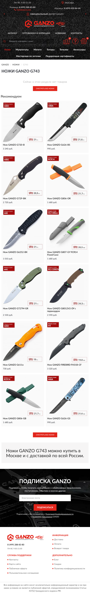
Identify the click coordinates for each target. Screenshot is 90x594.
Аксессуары (79, 50)
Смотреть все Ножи (45, 88)
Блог (56, 560)
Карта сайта (15, 564)
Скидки (57, 564)
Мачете (38, 50)
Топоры (51, 50)
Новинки (60, 33)
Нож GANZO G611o (13, 365)
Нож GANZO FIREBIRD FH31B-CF (64, 365)
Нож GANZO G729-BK (14, 198)
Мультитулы (22, 50)
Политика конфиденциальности (69, 569)
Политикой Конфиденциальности (59, 514)
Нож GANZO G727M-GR (15, 308)
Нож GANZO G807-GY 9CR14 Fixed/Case (62, 253)
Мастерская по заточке (28, 56)
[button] (22, 9)
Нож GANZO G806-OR (59, 198)
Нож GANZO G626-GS (58, 418)
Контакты (76, 33)
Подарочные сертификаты (60, 56)
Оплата (57, 544)
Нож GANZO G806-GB (14, 418)
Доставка (58, 540)
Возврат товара (61, 549)
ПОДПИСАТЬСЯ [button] (45, 508)
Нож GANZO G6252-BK (15, 252)
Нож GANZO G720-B (14, 145)
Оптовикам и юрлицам (36, 33)
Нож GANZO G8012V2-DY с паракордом (61, 309)
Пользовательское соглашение (24, 573)
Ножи (7, 50)
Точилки (64, 50)
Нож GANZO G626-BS (58, 145)
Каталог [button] (12, 33)
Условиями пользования (42, 517)
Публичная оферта (18, 569)
